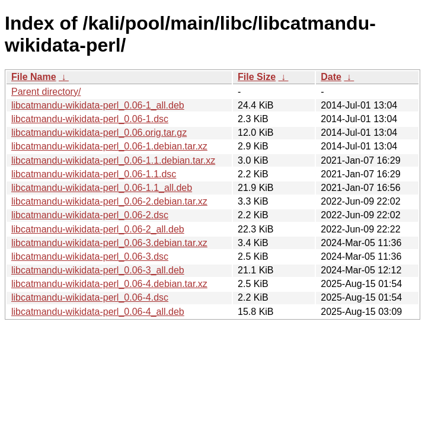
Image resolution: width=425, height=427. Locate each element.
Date (331, 77)
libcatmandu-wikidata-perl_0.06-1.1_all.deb (101, 188)
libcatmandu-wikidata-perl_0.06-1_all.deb (97, 105)
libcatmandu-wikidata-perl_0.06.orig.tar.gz (99, 133)
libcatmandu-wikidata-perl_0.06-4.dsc (89, 297)
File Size (257, 77)
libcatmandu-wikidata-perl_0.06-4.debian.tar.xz (109, 284)
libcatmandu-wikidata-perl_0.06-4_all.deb (97, 312)
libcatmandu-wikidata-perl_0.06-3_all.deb (97, 270)
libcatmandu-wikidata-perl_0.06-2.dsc (89, 215)
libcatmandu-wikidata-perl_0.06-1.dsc (89, 119)
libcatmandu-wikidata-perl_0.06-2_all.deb (97, 229)
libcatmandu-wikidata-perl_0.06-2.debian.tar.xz (109, 201)
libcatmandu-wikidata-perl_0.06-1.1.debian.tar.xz (113, 160)
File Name (33, 77)
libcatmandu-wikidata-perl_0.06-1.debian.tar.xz (109, 146)
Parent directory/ (46, 92)
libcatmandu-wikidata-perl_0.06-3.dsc (89, 256)
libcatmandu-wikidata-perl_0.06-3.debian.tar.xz (109, 243)
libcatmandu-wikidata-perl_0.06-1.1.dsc (93, 174)
